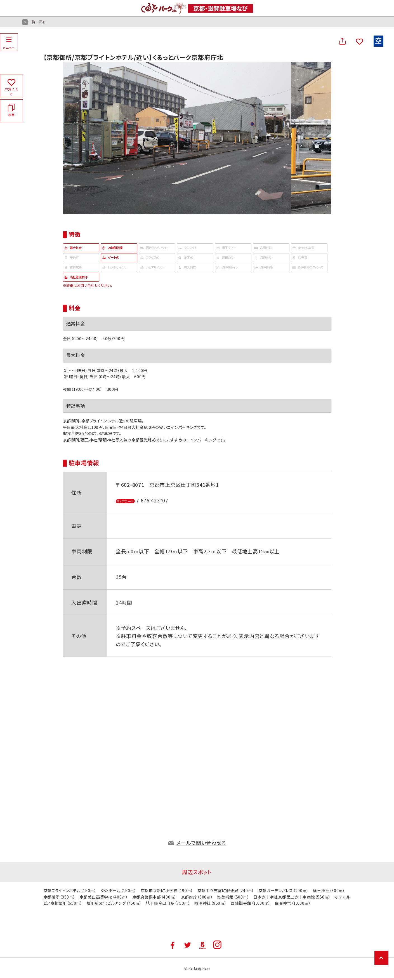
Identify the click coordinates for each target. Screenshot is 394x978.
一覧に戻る (34, 21)
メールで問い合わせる (201, 842)
